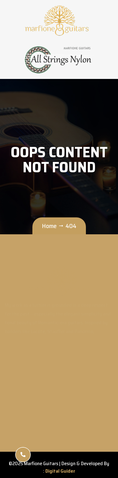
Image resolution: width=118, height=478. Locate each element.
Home (49, 226)
